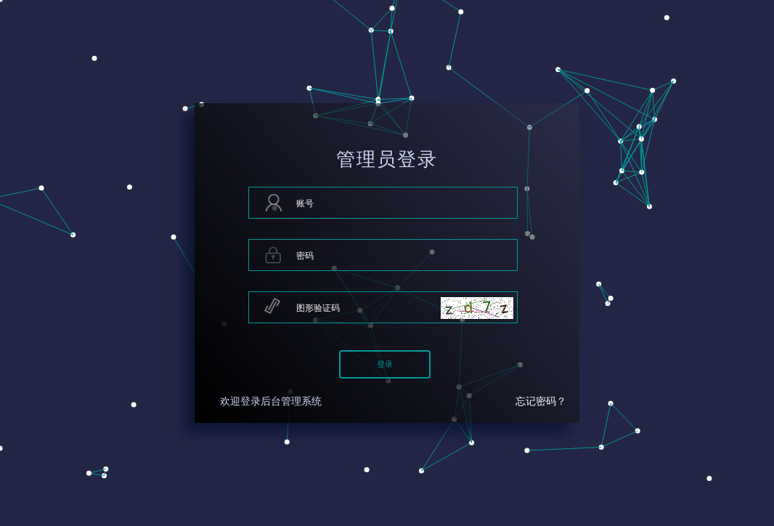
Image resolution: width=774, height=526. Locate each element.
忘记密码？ (541, 401)
